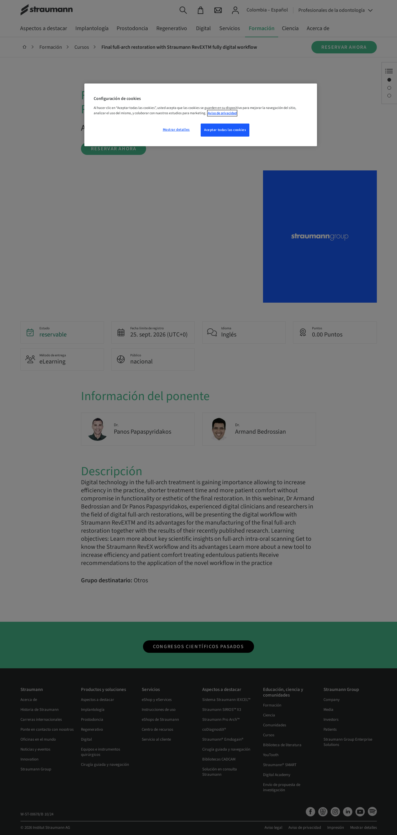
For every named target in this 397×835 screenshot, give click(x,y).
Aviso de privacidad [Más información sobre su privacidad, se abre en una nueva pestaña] (222, 113)
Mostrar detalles (176, 129)
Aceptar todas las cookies (225, 130)
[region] (200, 115)
